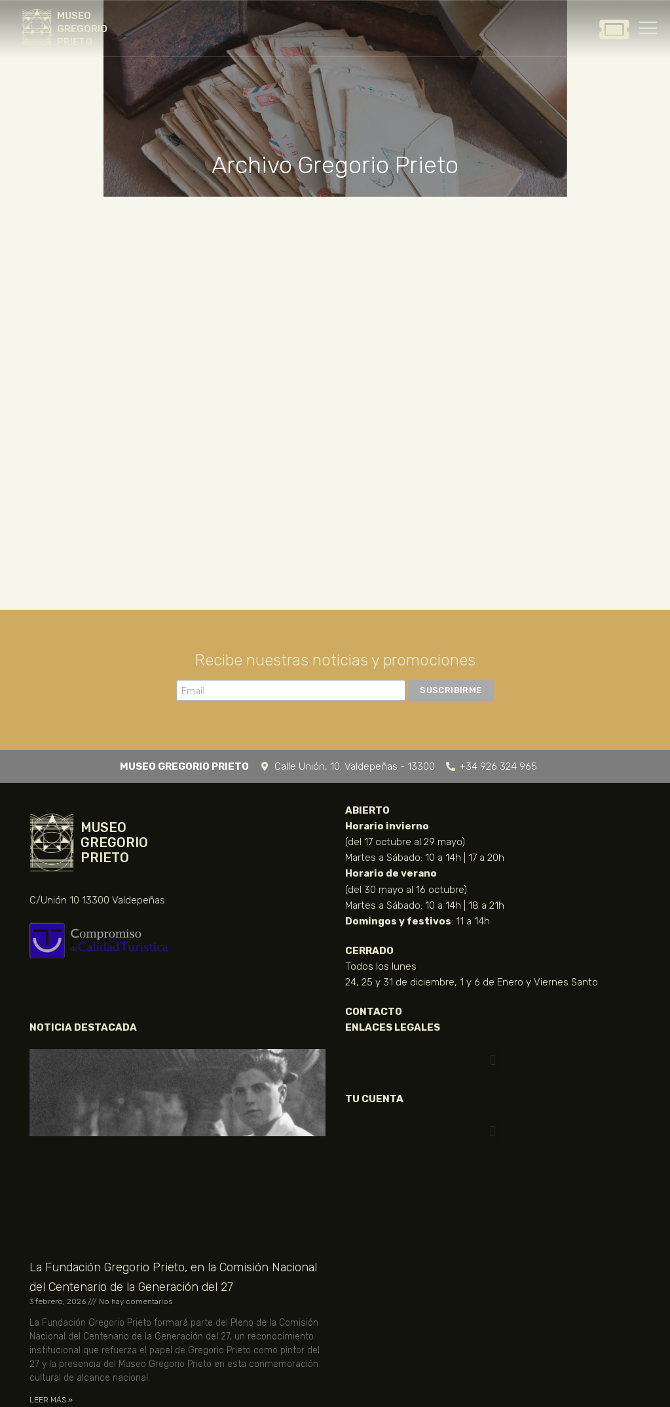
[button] (493, 1060)
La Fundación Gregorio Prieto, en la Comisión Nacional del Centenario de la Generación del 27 (173, 1277)
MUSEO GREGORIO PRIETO (82, 29)
